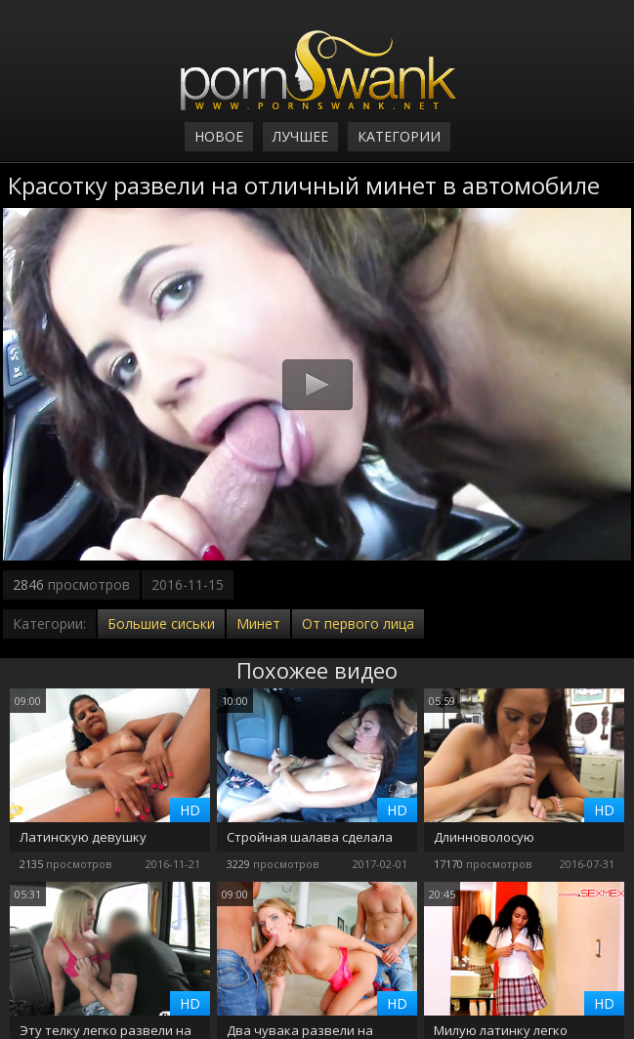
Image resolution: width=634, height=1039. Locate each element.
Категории (399, 136)
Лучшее (300, 136)
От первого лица (358, 623)
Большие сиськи (161, 623)
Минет (258, 623)
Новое (218, 136)
